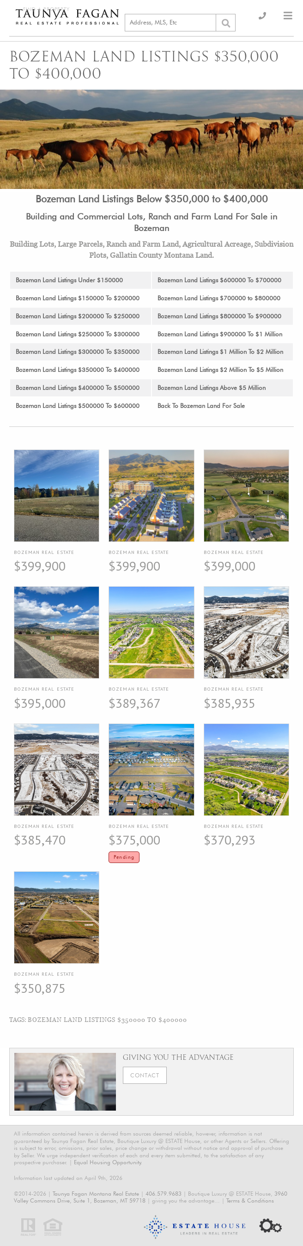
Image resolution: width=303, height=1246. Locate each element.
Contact (144, 1075)
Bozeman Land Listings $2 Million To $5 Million (220, 369)
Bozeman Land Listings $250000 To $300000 (77, 334)
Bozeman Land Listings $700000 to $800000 (219, 298)
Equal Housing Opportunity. (108, 1162)
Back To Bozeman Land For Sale (201, 405)
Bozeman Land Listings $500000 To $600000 (77, 405)
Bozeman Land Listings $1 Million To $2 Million (220, 351)
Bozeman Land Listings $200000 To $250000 (77, 316)
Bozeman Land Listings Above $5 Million (212, 387)
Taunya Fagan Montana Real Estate (96, 1193)
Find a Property (46, 9)
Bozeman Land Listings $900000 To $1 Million (220, 334)
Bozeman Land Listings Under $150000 (69, 280)
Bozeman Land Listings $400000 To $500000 (77, 387)
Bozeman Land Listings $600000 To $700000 (219, 280)
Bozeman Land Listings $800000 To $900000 (219, 316)
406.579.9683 (163, 1193)
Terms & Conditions (250, 1200)
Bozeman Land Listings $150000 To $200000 (77, 298)
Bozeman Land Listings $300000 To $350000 (77, 351)
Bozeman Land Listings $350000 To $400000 (77, 369)
